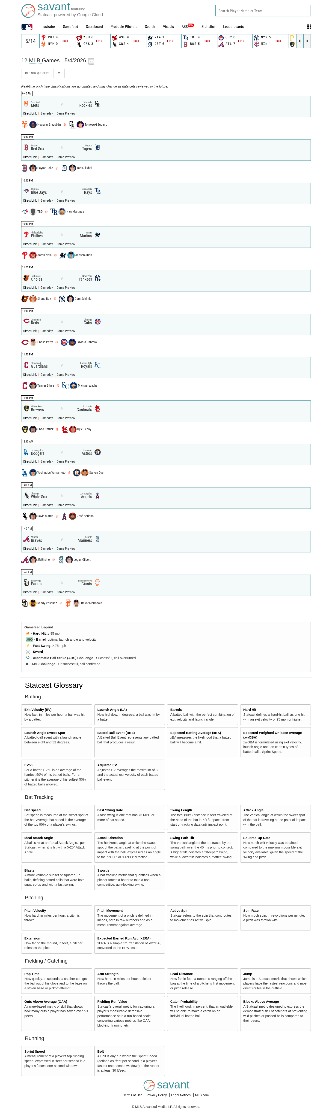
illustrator (48, 26)
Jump (247, 974)
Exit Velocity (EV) (38, 710)
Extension (32, 938)
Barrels (176, 710)
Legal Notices (181, 1095)
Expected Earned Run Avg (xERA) (124, 938)
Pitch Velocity (35, 910)
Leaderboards (233, 26)
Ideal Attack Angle (38, 838)
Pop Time (31, 974)
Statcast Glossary (54, 685)
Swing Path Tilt (182, 838)
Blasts (29, 870)
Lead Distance (181, 974)
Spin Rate (250, 910)
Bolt (100, 1051)
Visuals (168, 26)
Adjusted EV (107, 765)
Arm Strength (108, 974)
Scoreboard (94, 26)
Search (150, 26)
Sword (38, 652)
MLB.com (202, 1095)
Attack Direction (110, 838)
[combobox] (263, 10)
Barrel (41, 639)
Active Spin (179, 910)
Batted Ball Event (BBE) (116, 733)
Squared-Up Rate (256, 838)
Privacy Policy (157, 1095)
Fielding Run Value (112, 1001)
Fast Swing (41, 646)
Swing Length (181, 810)
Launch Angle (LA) (112, 710)
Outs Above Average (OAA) (45, 1001)
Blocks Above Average (261, 1001)
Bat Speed (32, 810)
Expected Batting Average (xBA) (195, 733)
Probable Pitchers (124, 26)
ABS (188, 26)
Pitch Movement (110, 910)
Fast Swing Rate (110, 810)
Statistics (208, 26)
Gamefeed (70, 26)
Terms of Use (133, 1095)
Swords (103, 870)
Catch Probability (184, 1001)
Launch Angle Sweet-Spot (44, 733)
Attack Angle (253, 810)
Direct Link (30, 113)
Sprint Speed (34, 1051)
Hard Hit (39, 633)
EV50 (28, 765)
